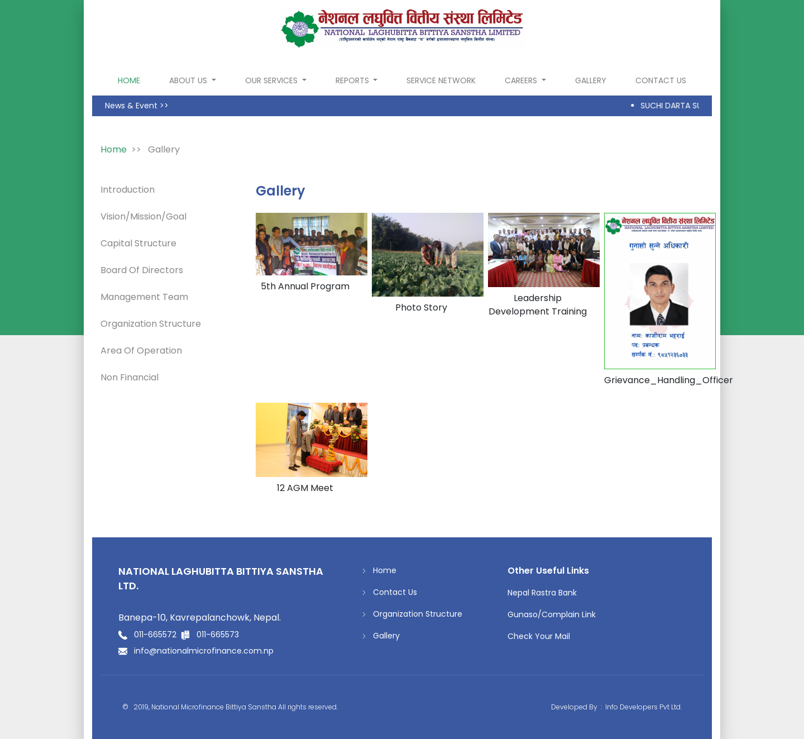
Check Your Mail (539, 636)
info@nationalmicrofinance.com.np (204, 650)
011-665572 (155, 634)
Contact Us (660, 80)
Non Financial (129, 377)
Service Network (441, 80)
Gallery (590, 80)
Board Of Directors (141, 270)
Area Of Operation (141, 350)
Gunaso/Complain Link (552, 614)
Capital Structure (138, 243)
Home (379, 570)
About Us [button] (189, 80)
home (131, 80)
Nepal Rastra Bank (542, 592)
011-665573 (218, 634)
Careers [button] (522, 80)
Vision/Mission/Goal (143, 216)
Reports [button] (353, 80)
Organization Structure (150, 323)
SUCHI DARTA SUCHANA (689, 105)
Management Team (144, 296)
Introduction (127, 189)
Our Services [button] (272, 80)
